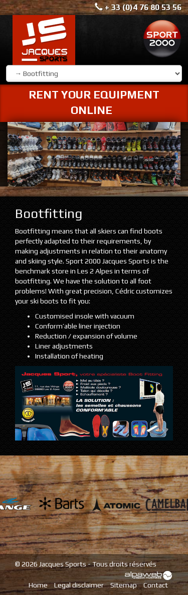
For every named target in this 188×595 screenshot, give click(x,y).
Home (38, 585)
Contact (155, 585)
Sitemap (123, 585)
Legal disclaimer (79, 585)
